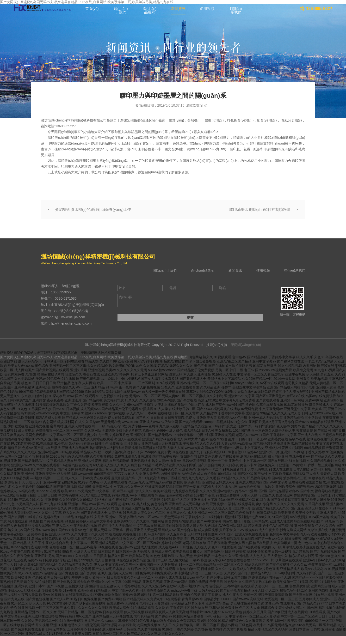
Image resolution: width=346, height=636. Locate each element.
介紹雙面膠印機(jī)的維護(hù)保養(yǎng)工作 (93, 209)
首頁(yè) (92, 8)
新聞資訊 (178, 8)
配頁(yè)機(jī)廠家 (67, 132)
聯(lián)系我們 (236, 10)
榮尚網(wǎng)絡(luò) (246, 345)
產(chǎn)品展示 (149, 10)
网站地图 (181, 357)
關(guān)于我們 (121, 10)
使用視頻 (207, 8)
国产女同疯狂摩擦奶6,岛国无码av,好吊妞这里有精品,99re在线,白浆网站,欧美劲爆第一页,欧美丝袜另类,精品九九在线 (86, 357)
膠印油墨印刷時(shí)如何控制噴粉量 (260, 209)
